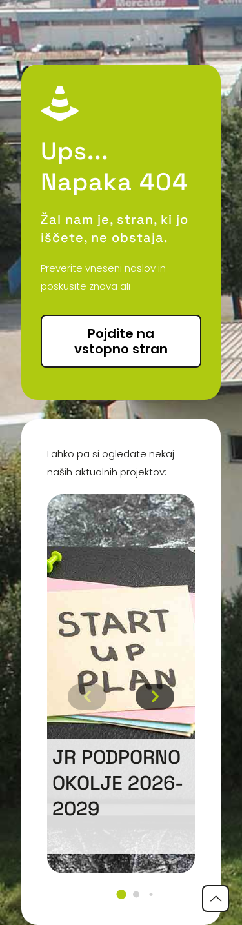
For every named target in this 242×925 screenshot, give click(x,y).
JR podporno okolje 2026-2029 (117, 782)
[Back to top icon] (215, 898)
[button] (121, 894)
